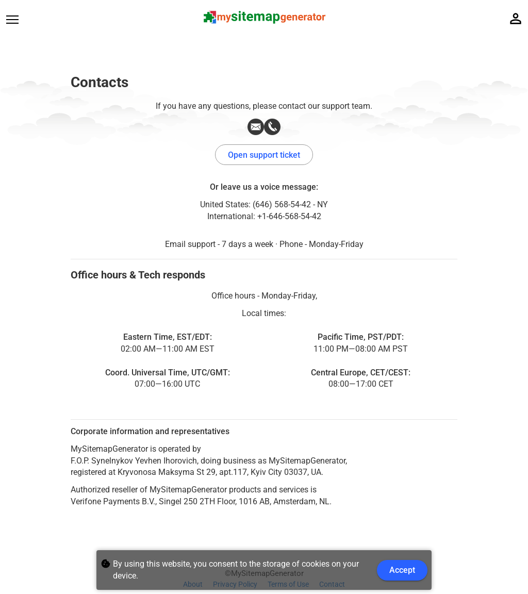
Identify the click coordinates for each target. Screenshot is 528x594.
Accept (402, 570)
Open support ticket (264, 155)
